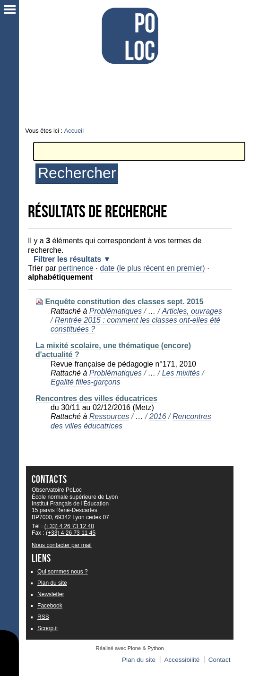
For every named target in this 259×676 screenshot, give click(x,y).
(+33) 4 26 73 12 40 (69, 526)
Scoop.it (47, 628)
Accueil (74, 130)
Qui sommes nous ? (62, 571)
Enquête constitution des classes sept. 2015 (124, 302)
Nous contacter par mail (62, 545)
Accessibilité (181, 659)
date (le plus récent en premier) (152, 268)
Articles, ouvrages (192, 311)
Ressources (109, 416)
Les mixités (181, 373)
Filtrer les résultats (67, 259)
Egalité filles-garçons (86, 382)
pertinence (76, 268)
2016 (157, 416)
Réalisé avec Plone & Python (130, 648)
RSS (43, 617)
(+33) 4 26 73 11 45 (70, 533)
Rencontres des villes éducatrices (96, 398)
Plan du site (52, 583)
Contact (219, 659)
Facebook (49, 605)
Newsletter (50, 594)
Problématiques (115, 311)
